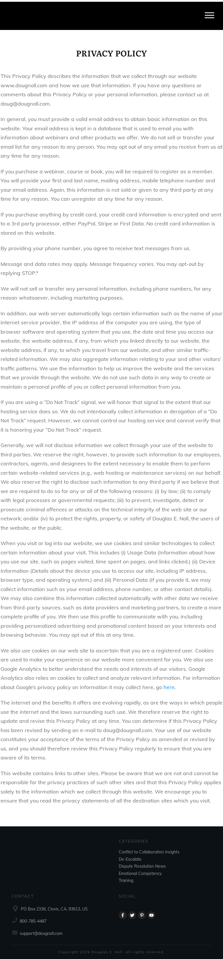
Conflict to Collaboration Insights (149, 850)
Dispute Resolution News (142, 864)
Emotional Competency (140, 871)
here (169, 699)
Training (126, 878)
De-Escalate (130, 857)
